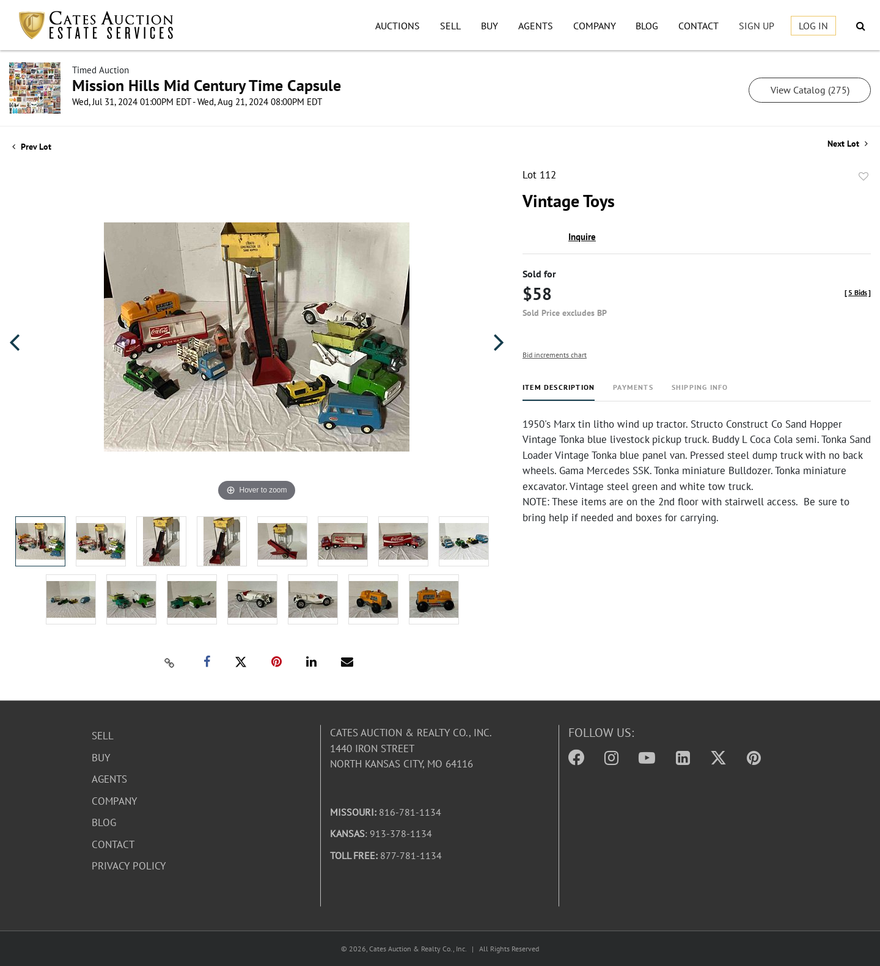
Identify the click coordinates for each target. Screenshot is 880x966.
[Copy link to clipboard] (170, 662)
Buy (489, 26)
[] (858, 292)
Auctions (397, 26)
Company (594, 26)
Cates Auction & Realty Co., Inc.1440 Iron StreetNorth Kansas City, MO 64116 (411, 748)
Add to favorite (863, 176)
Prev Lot (31, 146)
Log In (813, 26)
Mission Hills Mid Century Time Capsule (206, 85)
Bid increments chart (554, 354)
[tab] (558, 392)
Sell (450, 26)
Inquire (582, 237)
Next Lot (847, 144)
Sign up (756, 26)
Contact (698, 26)
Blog (647, 26)
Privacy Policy (129, 866)
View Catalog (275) (810, 90)
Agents (535, 26)
